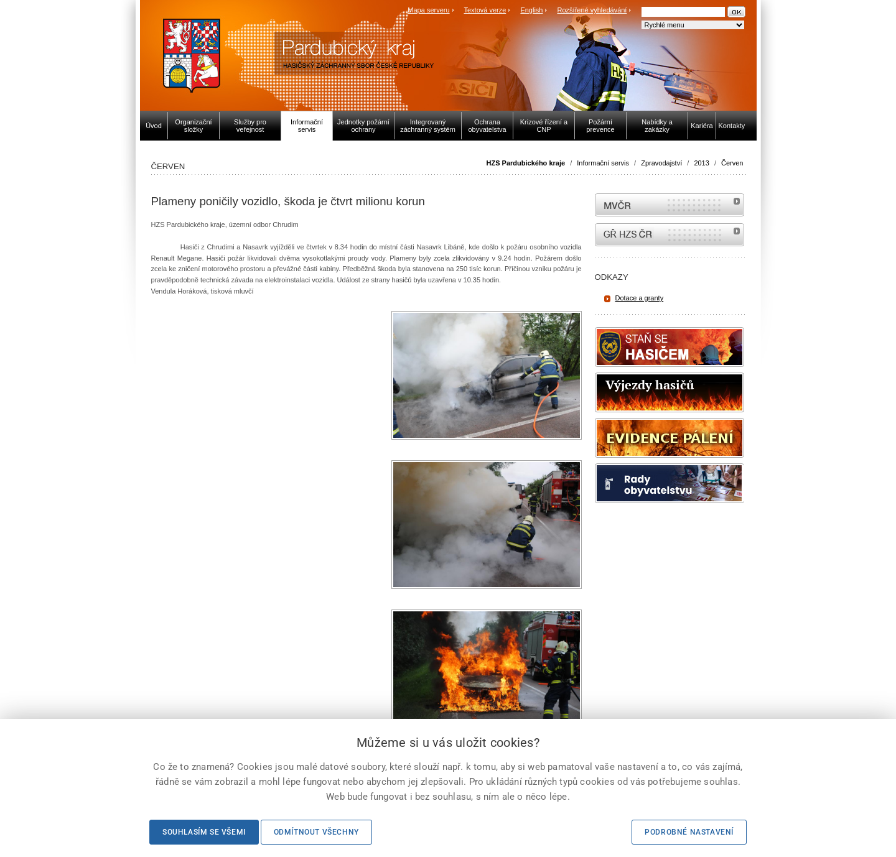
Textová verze (485, 10)
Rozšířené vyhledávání (592, 10)
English (531, 10)
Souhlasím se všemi (204, 832)
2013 (701, 163)
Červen (732, 163)
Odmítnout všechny (316, 832)
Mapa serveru (428, 10)
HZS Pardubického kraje (526, 163)
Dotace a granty (639, 298)
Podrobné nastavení (689, 832)
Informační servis (603, 163)
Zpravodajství (661, 163)
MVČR (669, 204)
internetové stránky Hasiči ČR (669, 234)
